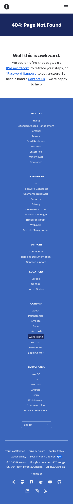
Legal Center (35, 352)
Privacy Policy (37, 451)
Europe (36, 279)
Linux (36, 395)
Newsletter (35, 347)
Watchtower (35, 157)
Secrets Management (36, 230)
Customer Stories (35, 209)
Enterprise (36, 151)
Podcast (36, 342)
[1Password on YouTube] (50, 482)
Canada (35, 284)
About (35, 310)
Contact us (36, 79)
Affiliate (35, 321)
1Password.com (17, 68)
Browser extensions (35, 410)
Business (36, 146)
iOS (36, 379)
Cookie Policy (56, 451)
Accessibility (18, 456)
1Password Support (21, 73)
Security (36, 199)
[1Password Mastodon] (22, 482)
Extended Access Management (35, 126)
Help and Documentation (36, 257)
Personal (36, 131)
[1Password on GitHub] (59, 482)
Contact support (36, 262)
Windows (35, 384)
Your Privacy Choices (46, 456)
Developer (36, 162)
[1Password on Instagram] (37, 491)
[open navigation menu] (66, 7)
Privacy (36, 204)
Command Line (36, 405)
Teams (36, 136)
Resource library (35, 219)
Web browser (35, 400)
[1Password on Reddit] (41, 482)
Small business (36, 141)
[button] (36, 424)
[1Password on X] (13, 482)
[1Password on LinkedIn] (27, 491)
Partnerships (35, 316)
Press (36, 326)
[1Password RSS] (45, 491)
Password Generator (36, 189)
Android (36, 389)
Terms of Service (15, 451)
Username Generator (35, 194)
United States (36, 289)
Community (36, 251)
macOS (35, 374)
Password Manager (36, 214)
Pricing (36, 120)
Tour (36, 183)
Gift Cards (36, 331)
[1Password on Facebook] (31, 482)
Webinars (35, 225)
